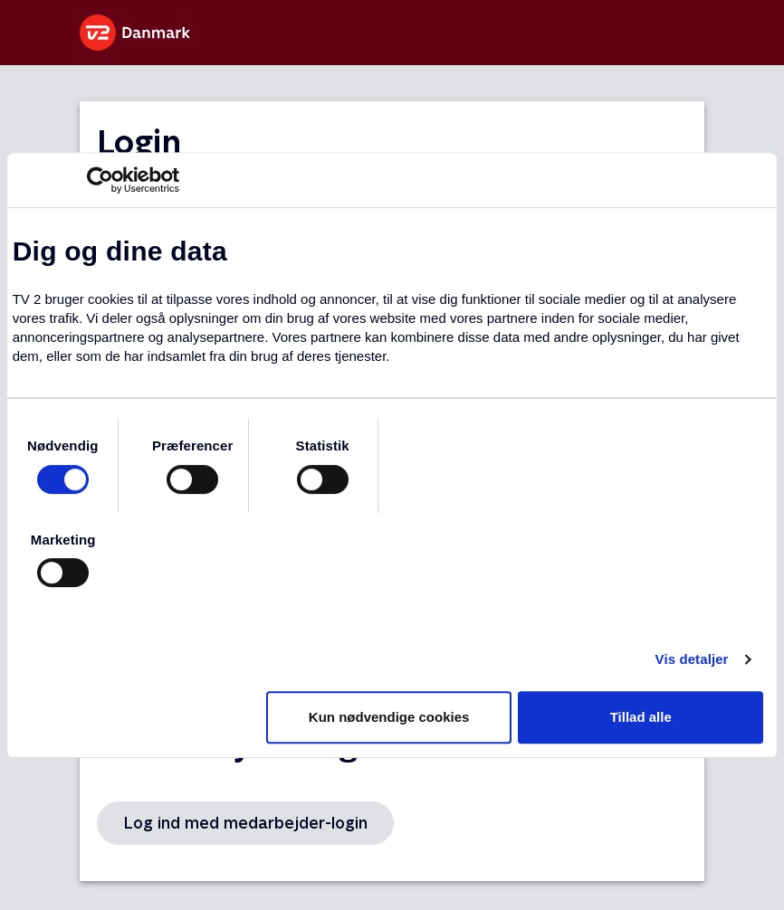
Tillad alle (641, 717)
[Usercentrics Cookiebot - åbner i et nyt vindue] (100, 180)
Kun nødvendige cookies (389, 717)
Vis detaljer (692, 659)
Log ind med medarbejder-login (245, 822)
